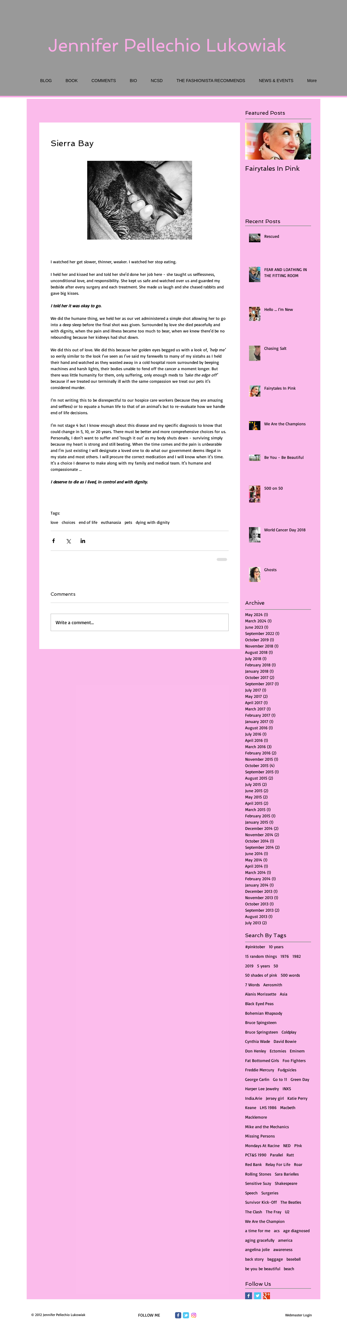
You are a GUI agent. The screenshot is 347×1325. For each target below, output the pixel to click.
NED (287, 1145)
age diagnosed (296, 1230)
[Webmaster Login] (298, 1315)
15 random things (261, 956)
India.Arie (253, 1098)
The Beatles (290, 1202)
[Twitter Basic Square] (257, 1295)
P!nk (298, 1145)
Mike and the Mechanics (267, 1126)
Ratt (290, 1154)
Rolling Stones (258, 1173)
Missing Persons (260, 1135)
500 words (290, 975)
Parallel (276, 1154)
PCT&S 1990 (255, 1154)
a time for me (257, 1230)
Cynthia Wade (257, 1041)
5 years (263, 965)
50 (276, 965)
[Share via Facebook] (53, 541)
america (285, 1240)
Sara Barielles (287, 1173)
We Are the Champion (265, 1221)
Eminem (297, 1050)
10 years (276, 946)
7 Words (252, 984)
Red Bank (253, 1164)
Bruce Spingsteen (261, 1022)
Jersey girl (275, 1098)
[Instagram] (194, 1315)
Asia (283, 993)
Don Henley (255, 1050)
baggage (275, 1259)
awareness (282, 1249)
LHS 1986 (268, 1107)
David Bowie (285, 1041)
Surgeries (269, 1192)
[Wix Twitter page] (186, 1315)
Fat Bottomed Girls (262, 1060)
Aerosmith (272, 984)
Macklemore (256, 1117)
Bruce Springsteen (261, 1031)
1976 (284, 956)
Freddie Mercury (259, 1069)
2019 (249, 965)
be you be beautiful (262, 1268)
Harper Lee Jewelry (262, 1088)
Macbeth (287, 1107)
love (54, 522)
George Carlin (257, 1079)
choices (68, 522)
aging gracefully (259, 1240)
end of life (88, 522)
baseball (293, 1259)
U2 (287, 1211)
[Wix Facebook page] (178, 1315)
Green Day (300, 1079)
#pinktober (255, 946)
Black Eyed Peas (259, 1003)
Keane (250, 1107)
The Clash (253, 1211)
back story (254, 1259)
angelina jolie (257, 1249)
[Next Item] (301, 141)
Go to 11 (280, 1079)
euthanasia (111, 522)
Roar (298, 1164)
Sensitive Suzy (258, 1183)
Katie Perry (297, 1098)
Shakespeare (286, 1183)
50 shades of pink (261, 975)
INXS (287, 1088)
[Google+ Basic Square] (266, 1295)
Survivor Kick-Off (261, 1202)
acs (277, 1230)
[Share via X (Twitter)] (68, 541)
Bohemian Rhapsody (263, 1013)
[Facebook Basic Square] (248, 1295)
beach (289, 1268)
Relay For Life (277, 1164)
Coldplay (289, 1031)
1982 (296, 956)
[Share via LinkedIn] (83, 541)
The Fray (273, 1211)
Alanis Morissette (260, 993)
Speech (251, 1192)
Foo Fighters (294, 1060)
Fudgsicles (287, 1069)
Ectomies (278, 1050)
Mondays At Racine (262, 1145)
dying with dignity (153, 522)
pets (128, 522)
